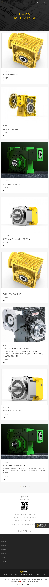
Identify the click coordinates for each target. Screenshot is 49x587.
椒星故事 (24, 538)
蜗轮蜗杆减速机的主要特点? (12, 294)
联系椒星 (24, 558)
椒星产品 (24, 542)
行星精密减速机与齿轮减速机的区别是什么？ (17, 239)
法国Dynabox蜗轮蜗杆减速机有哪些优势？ (16, 349)
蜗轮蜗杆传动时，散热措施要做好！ (14, 466)
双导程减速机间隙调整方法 (11, 184)
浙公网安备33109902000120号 (28, 582)
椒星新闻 (24, 554)
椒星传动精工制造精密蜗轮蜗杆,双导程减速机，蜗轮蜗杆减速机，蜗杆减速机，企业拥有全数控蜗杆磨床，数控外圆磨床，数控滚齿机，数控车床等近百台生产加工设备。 (24, 471)
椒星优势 (24, 546)
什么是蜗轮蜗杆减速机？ (11, 74)
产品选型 (24, 562)
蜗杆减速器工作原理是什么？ (12, 129)
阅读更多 (5, 78)
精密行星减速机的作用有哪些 (12, 411)
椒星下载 (24, 550)
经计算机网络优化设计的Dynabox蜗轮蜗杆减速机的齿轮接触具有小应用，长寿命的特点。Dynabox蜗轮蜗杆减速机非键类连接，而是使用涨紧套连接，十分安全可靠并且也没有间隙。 (24, 354)
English (30, 584)
